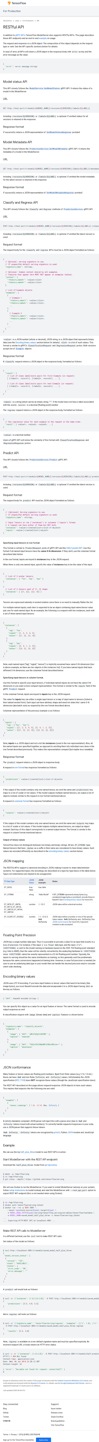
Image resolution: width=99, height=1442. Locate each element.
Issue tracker (56, 1409)
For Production (12, 11)
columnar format (21, 801)
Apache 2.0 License (38, 1383)
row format (19, 767)
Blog (5, 1409)
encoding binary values (59, 851)
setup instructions (17, 1190)
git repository (51, 1165)
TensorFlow (7, 21)
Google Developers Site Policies (72, 1383)
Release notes (57, 1413)
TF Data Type (9, 881)
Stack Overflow (57, 1417)
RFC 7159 (20, 1080)
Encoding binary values (25, 342)
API (38, 21)
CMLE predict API (74, 548)
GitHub (5, 1413)
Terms (5, 1434)
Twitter (6, 1417)
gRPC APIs (20, 35)
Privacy (14, 1434)
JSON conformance (60, 922)
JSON (70, 1132)
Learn (17, 21)
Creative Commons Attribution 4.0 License (72, 1381)
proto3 (57, 1132)
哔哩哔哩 (6, 1421)
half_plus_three (28, 1152)
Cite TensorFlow (57, 1425)
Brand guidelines (58, 1421)
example (43, 38)
